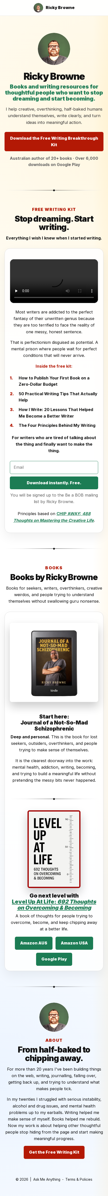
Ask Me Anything (46, 1179)
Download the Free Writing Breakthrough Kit (54, 141)
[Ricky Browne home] (54, 8)
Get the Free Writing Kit (54, 1152)
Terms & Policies (78, 1179)
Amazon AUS (33, 942)
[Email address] (54, 467)
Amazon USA (74, 942)
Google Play (54, 959)
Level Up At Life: (54, 904)
